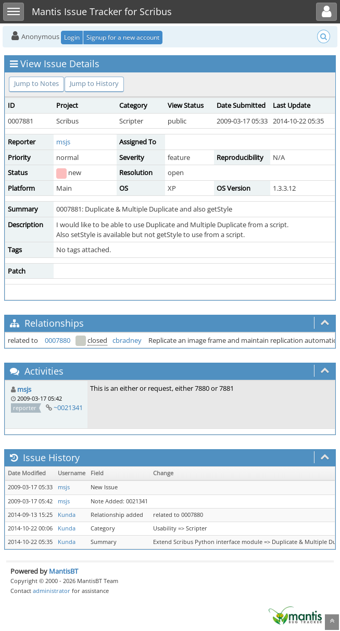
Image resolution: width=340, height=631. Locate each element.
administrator (51, 591)
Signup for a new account (122, 37)
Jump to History (94, 83)
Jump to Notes (36, 83)
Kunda (66, 514)
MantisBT (63, 571)
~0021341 (68, 407)
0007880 (57, 340)
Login (72, 37)
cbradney (127, 340)
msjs (63, 141)
